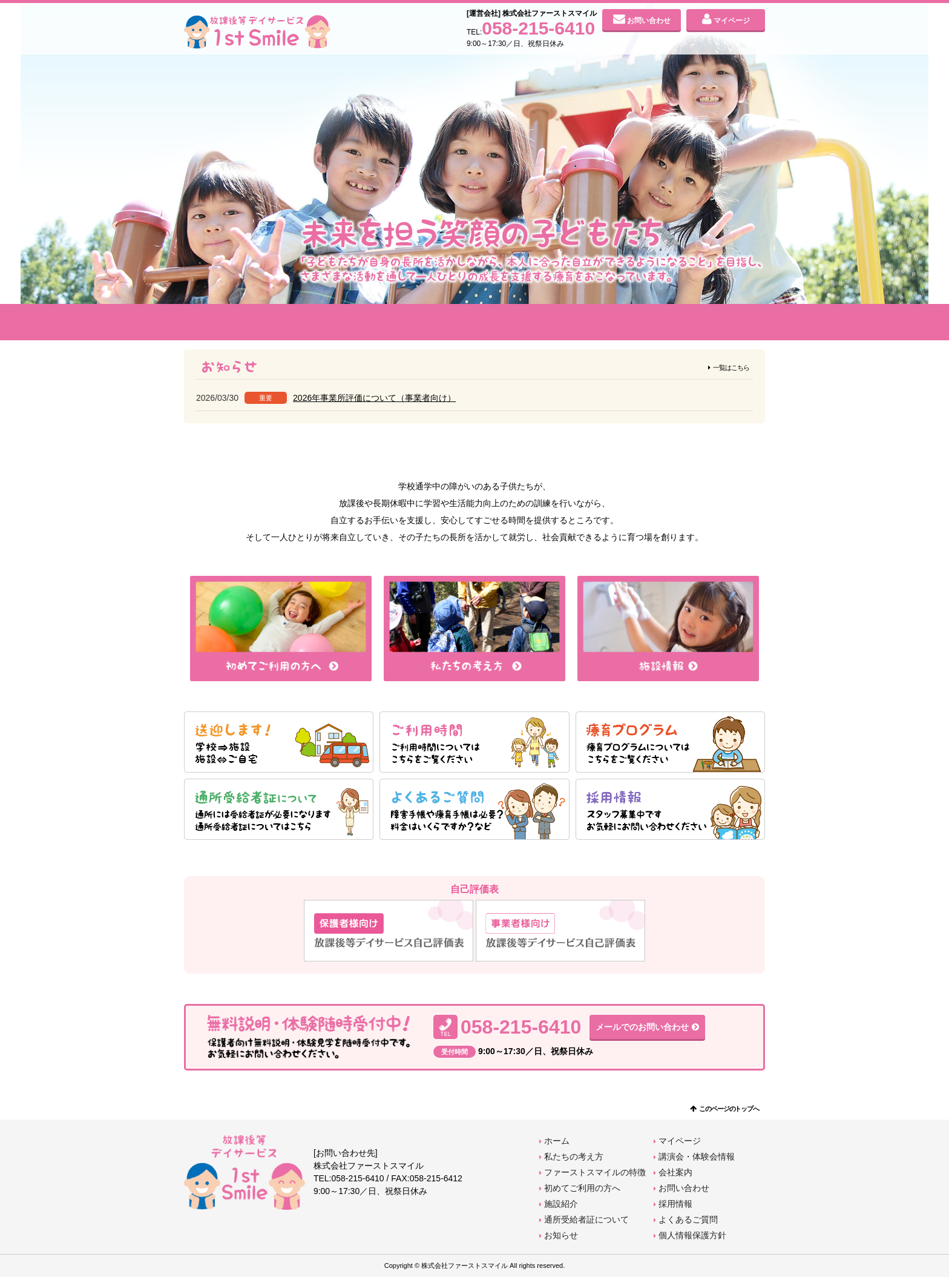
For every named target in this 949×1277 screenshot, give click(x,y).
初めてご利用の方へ (474, 322)
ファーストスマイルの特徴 (358, 322)
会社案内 (707, 322)
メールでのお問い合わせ (642, 1027)
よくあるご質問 (688, 1219)
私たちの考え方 (242, 322)
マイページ (732, 20)
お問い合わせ (649, 20)
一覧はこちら (731, 367)
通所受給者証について (586, 1219)
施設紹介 (591, 322)
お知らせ (561, 1235)
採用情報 (675, 1204)
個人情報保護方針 (692, 1235)
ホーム (557, 1141)
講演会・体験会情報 (696, 1156)
